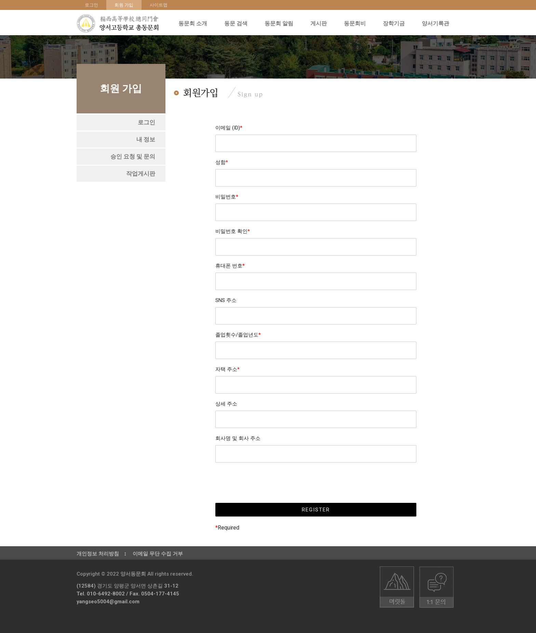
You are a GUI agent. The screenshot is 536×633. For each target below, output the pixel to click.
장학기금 (395, 23)
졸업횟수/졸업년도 (238, 335)
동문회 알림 (281, 23)
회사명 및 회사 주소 (237, 438)
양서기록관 (437, 23)
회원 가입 (124, 5)
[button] (146, 122)
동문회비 (356, 23)
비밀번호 (226, 197)
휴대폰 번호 (230, 266)
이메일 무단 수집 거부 (158, 554)
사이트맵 (159, 5)
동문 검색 (237, 23)
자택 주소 (227, 369)
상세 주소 (226, 404)
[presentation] (316, 482)
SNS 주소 (226, 300)
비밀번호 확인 (232, 231)
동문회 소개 (194, 23)
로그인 (91, 5)
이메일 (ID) (228, 128)
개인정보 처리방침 (98, 554)
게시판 (320, 23)
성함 (221, 162)
